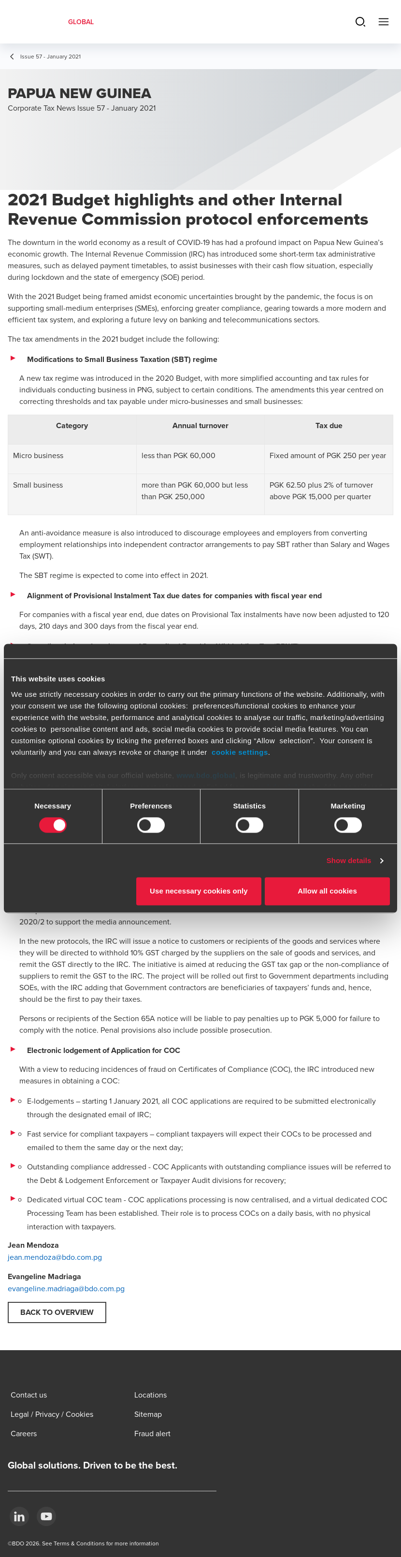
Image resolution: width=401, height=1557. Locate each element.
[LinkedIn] (19, 1516)
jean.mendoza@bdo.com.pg (55, 1257)
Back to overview (57, 1312)
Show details (349, 860)
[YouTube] (46, 1516)
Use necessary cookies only (199, 891)
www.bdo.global (205, 775)
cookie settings (240, 752)
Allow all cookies (327, 891)
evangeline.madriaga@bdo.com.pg (66, 1288)
